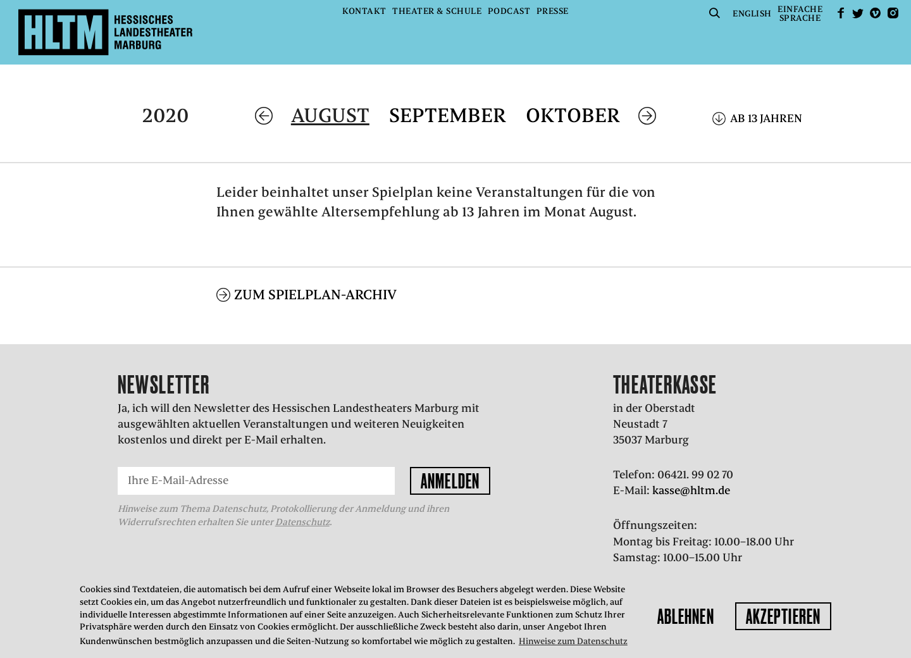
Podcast (509, 11)
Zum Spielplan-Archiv (315, 294)
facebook (840, 13)
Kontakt (364, 11)
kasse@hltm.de (691, 490)
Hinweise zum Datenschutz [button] (573, 641)
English (752, 13)
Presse (552, 11)
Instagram (892, 13)
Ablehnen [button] (685, 616)
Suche (715, 13)
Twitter (858, 13)
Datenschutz (302, 522)
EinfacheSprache (800, 13)
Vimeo (875, 13)
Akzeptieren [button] (783, 616)
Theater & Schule (436, 11)
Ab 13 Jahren (766, 118)
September (447, 115)
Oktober (573, 115)
